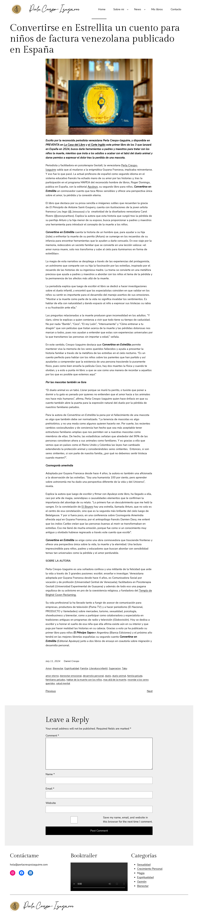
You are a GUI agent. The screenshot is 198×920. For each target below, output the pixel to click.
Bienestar (58, 668)
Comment (52, 735)
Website (51, 803)
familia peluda (134, 675)
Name (50, 774)
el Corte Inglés (96, 145)
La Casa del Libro (74, 145)
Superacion (115, 668)
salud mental (63, 683)
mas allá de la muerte (114, 679)
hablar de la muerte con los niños (84, 679)
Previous (51, 691)
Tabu (124, 668)
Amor (49, 668)
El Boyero (87, 506)
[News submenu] (145, 9)
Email (50, 788)
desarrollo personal (93, 675)
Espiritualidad (71, 668)
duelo (108, 675)
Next (150, 691)
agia (142, 873)
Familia (84, 668)
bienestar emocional (71, 675)
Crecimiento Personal (149, 869)
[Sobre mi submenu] (127, 9)
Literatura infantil (98, 668)
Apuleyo (93, 186)
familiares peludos (55, 679)
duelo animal (119, 675)
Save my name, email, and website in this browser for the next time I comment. (127, 820)
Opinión (141, 881)
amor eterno (52, 675)
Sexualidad (144, 864)
